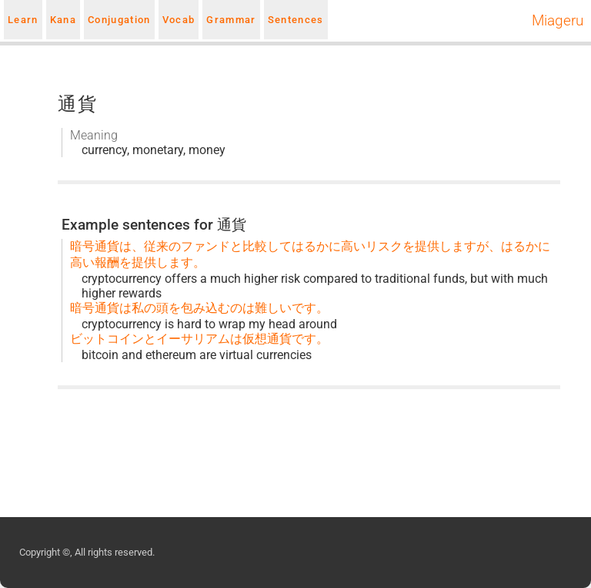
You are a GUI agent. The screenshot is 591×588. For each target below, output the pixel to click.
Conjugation (119, 19)
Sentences (296, 19)
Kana (63, 19)
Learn (23, 19)
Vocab (178, 19)
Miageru (557, 20)
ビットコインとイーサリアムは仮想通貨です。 (199, 338)
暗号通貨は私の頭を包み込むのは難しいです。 (199, 308)
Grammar (230, 19)
